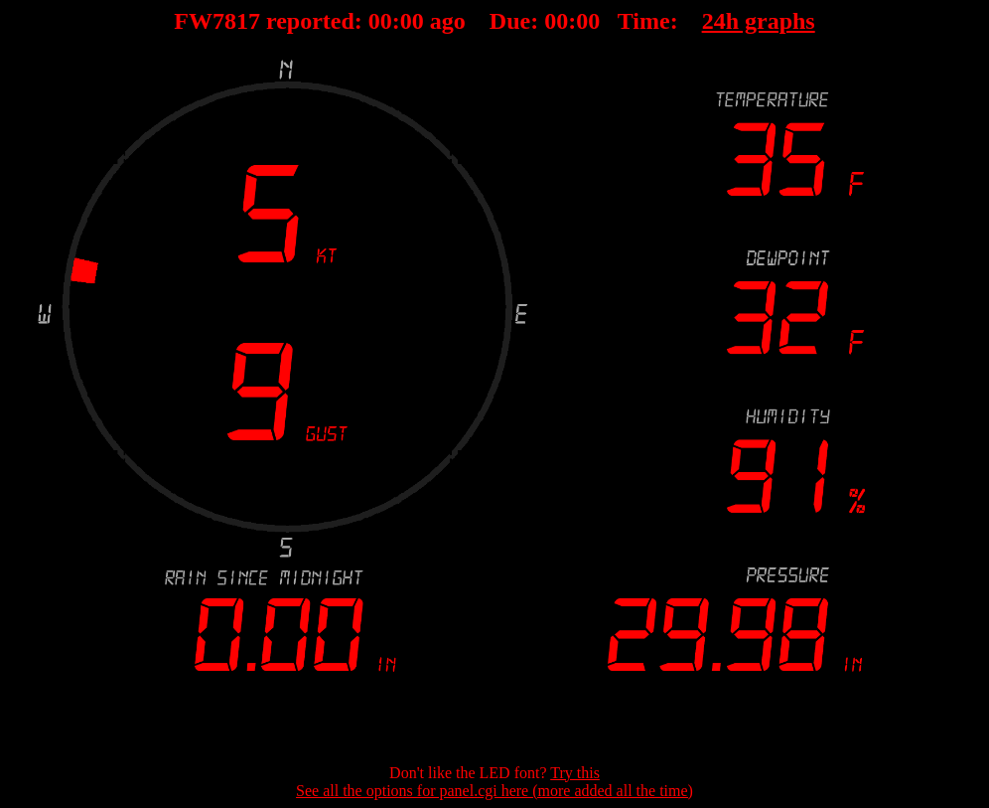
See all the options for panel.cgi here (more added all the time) (494, 790)
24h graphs (758, 21)
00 (380, 21)
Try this (575, 772)
